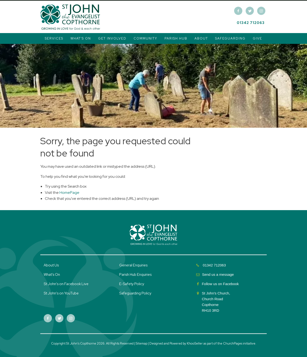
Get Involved (112, 38)
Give (257, 38)
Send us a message (218, 274)
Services (54, 38)
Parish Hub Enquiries (135, 274)
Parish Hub (176, 38)
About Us (51, 265)
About (201, 38)
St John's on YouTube (61, 293)
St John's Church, (216, 293)
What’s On (52, 274)
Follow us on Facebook (221, 284)
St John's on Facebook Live (66, 284)
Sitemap (141, 343)
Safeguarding (230, 38)
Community (145, 38)
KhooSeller (195, 343)
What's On (81, 38)
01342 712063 (251, 22)
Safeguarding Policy (135, 293)
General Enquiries (133, 265)
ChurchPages (232, 343)
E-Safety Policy (131, 284)
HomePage (69, 192)
